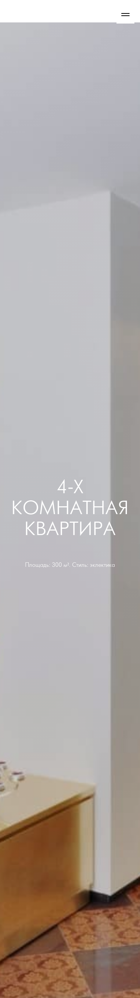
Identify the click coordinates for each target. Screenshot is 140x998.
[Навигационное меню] (125, 14)
